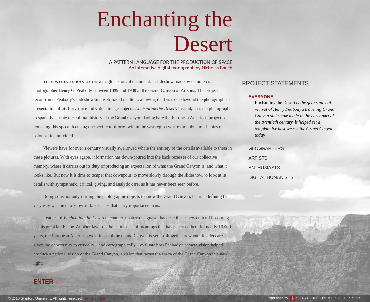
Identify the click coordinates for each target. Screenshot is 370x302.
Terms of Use (94, 298)
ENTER (44, 281)
